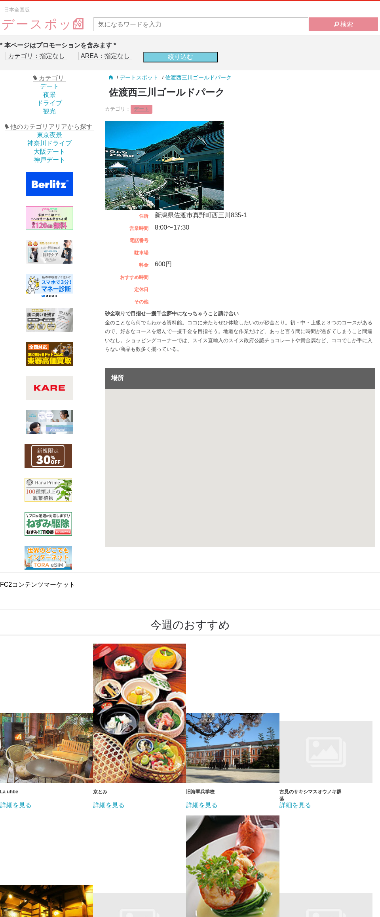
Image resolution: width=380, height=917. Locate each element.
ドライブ (49, 103)
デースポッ (43, 24)
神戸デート (49, 159)
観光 (49, 111)
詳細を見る (16, 805)
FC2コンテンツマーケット (37, 584)
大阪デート (49, 151)
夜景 (49, 94)
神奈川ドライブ (49, 143)
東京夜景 (49, 135)
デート (49, 86)
